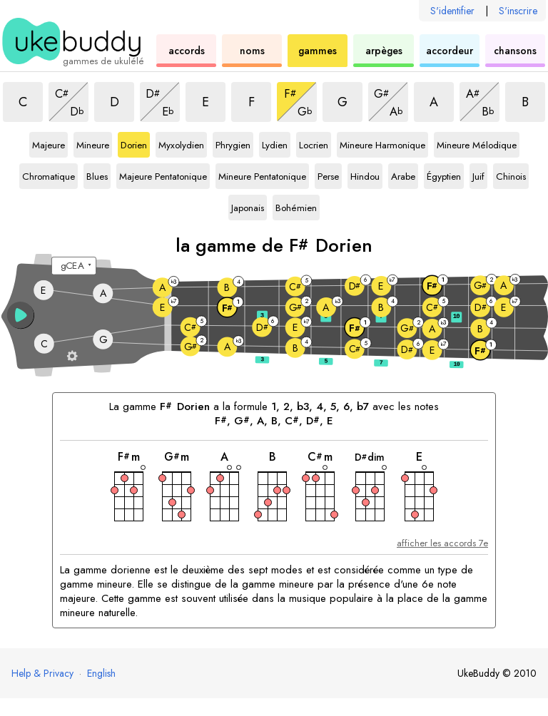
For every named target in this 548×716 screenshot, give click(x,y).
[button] (20, 315)
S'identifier (452, 11)
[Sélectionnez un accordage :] (73, 266)
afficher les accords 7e (442, 543)
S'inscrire (518, 11)
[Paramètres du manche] (72, 355)
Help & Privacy (42, 673)
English (101, 673)
